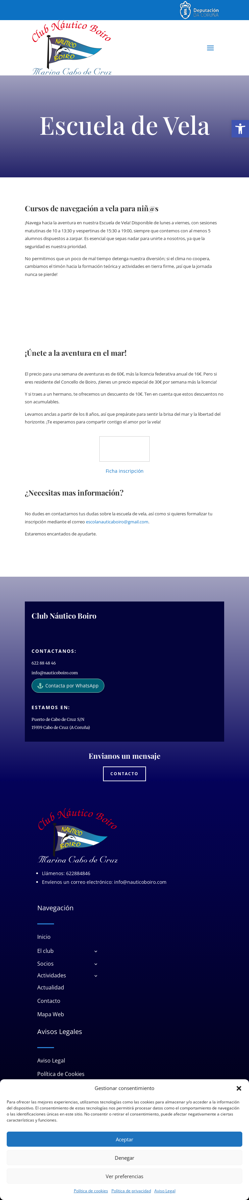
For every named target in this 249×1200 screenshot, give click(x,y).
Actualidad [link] (50, 987)
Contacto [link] (124, 774)
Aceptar (124, 1139)
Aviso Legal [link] (165, 1191)
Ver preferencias (124, 1176)
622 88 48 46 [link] (44, 663)
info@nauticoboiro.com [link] (55, 672)
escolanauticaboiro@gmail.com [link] (117, 522)
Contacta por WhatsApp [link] (68, 685)
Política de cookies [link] (91, 1191)
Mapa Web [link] (50, 1014)
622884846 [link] (78, 873)
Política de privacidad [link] (131, 1191)
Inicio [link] (44, 936)
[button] (239, 1088)
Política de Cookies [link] (61, 1074)
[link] (240, 128)
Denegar (124, 1157)
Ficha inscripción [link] (125, 471)
